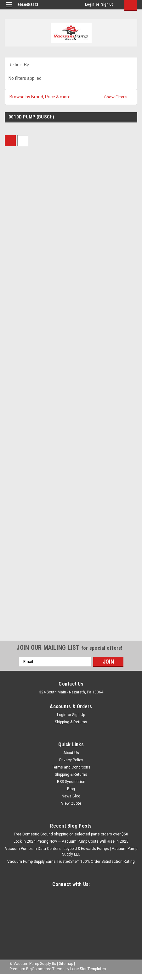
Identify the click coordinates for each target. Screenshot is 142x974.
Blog (71, 789)
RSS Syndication (71, 782)
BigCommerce (38, 969)
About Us (71, 753)
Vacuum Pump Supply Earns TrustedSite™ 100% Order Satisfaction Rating (71, 861)
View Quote (71, 803)
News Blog (71, 796)
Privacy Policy (71, 760)
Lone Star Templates (88, 969)
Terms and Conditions (71, 767)
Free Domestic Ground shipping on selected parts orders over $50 (71, 834)
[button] (71, 97)
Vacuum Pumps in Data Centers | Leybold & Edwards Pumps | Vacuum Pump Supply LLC (71, 851)
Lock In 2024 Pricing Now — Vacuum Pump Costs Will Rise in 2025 (71, 841)
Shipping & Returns (71, 722)
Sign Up (107, 4)
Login (89, 4)
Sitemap (66, 963)
